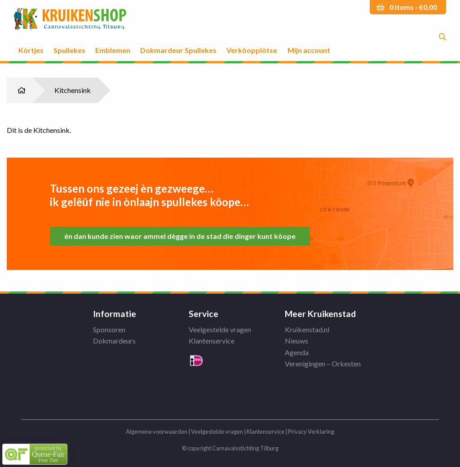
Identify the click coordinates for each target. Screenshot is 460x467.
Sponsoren (109, 329)
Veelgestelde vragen (220, 329)
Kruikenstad (70, 19)
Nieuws (296, 340)
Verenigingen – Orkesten (323, 363)
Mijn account (309, 50)
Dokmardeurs (114, 340)
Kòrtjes (31, 50)
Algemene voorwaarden (156, 431)
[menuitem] (31, 42)
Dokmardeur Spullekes (178, 50)
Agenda (297, 352)
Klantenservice (211, 340)
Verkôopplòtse (251, 50)
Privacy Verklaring (311, 431)
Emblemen (112, 50)
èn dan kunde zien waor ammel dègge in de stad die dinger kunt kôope (180, 236)
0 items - (413, 7)
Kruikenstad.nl (307, 329)
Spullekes (69, 50)
